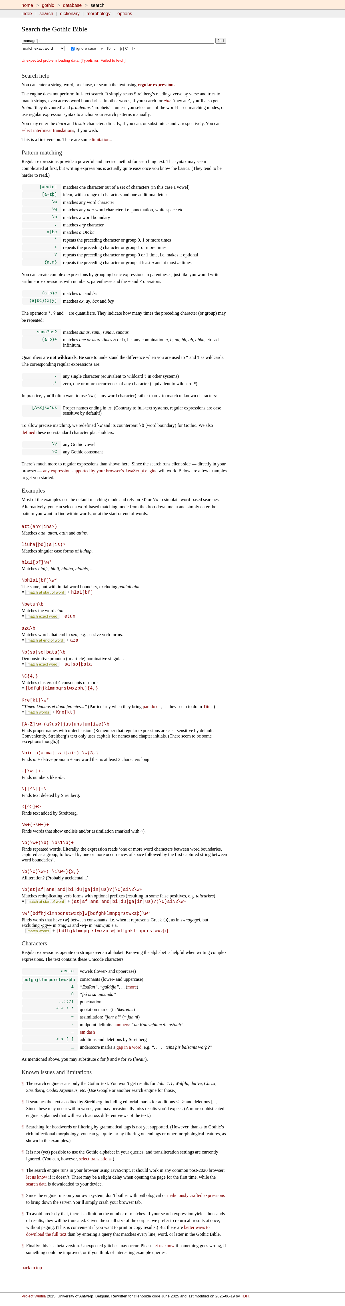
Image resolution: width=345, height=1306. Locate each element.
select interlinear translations (48, 130)
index (27, 13)
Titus (207, 713)
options (124, 13)
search (46, 13)
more (132, 993)
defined (28, 439)
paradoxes (152, 713)
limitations (101, 139)
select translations (95, 1168)
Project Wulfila (34, 1296)
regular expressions (156, 84)
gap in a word (129, 1056)
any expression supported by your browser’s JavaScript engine (100, 479)
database (72, 5)
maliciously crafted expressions (196, 1205)
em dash (87, 1040)
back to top (32, 1277)
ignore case (83, 48)
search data (36, 1194)
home (27, 5)
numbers (121, 1033)
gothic (48, 5)
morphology (99, 13)
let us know (36, 1187)
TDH (244, 1296)
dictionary (69, 13)
